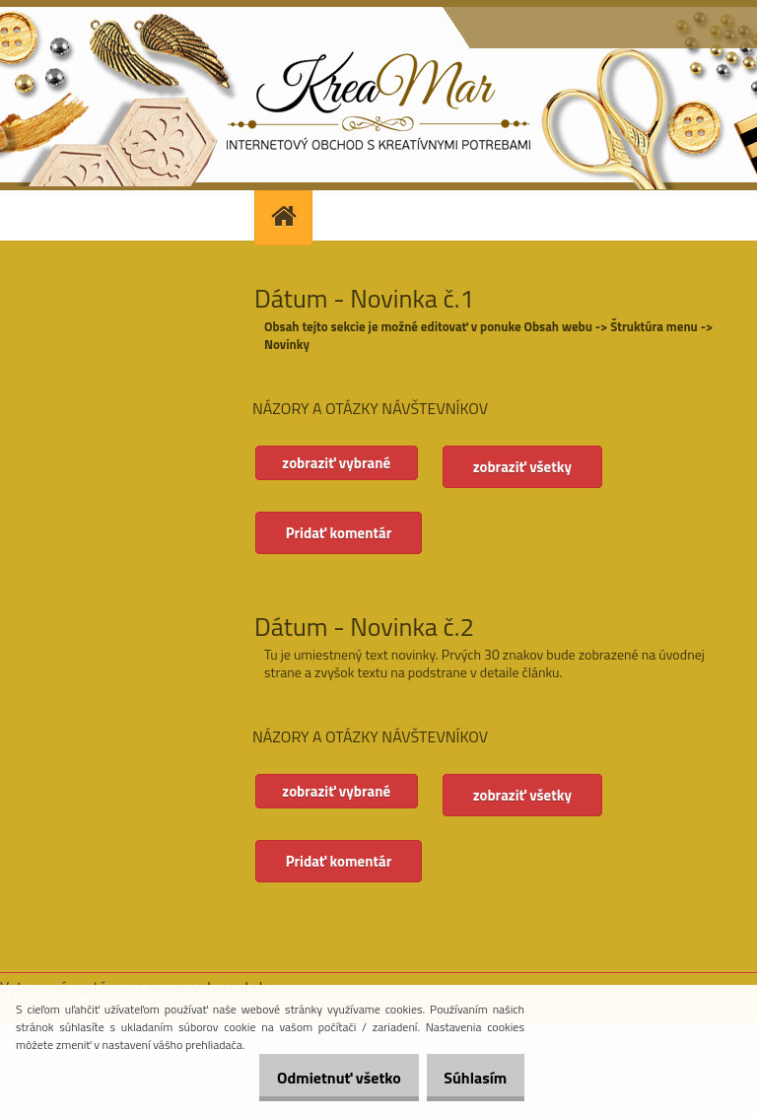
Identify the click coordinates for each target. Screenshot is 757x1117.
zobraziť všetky (532, 466)
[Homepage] (286, 215)
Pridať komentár (340, 533)
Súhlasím (468, 1077)
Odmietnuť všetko (317, 1077)
